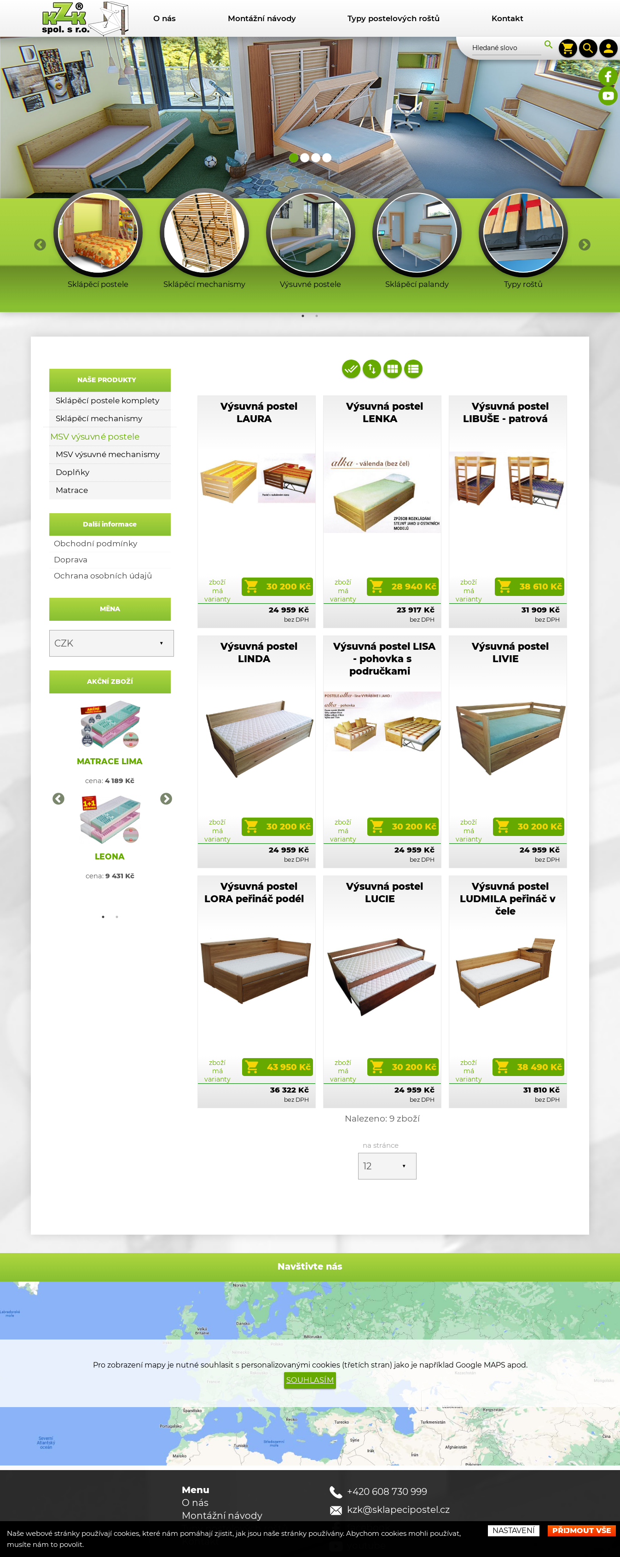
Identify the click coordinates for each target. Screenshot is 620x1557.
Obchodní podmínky (95, 506)
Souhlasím (310, 1343)
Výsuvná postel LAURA (258, 375)
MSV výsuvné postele (95, 399)
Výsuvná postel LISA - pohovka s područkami (384, 621)
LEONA (110, 819)
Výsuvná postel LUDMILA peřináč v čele (508, 861)
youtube (366, 1508)
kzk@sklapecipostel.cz (398, 1472)
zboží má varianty (217, 553)
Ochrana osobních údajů (103, 538)
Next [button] (582, 205)
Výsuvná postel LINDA (258, 615)
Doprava (70, 522)
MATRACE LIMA (110, 724)
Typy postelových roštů (394, 18)
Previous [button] (37, 205)
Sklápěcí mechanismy (99, 381)
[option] (98, 203)
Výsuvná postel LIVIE (510, 615)
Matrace (72, 453)
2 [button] (316, 278)
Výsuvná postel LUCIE (384, 855)
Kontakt (507, 18)
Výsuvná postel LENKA (384, 375)
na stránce (381, 1108)
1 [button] (302, 278)
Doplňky (72, 435)
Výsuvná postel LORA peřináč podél (254, 855)
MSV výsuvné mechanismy (108, 417)
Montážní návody (262, 18)
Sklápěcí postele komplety (107, 363)
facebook (368, 1490)
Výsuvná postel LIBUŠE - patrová (506, 375)
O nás (164, 18)
